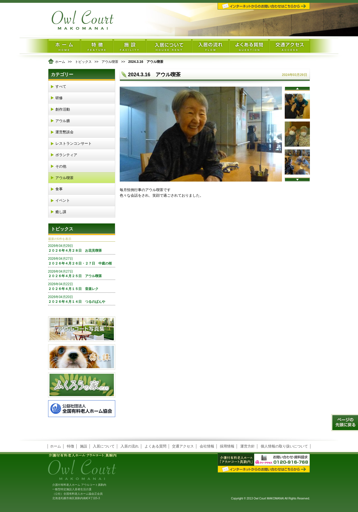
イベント (62, 200)
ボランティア (66, 155)
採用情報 (227, 446)
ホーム (60, 62)
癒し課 (60, 212)
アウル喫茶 (110, 62)
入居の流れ (130, 446)
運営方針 (247, 446)
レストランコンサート (73, 143)
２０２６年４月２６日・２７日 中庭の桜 (81, 260)
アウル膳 (62, 121)
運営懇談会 (64, 132)
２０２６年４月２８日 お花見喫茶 (81, 248)
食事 (59, 189)
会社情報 (207, 446)
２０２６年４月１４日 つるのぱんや (81, 299)
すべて (60, 86)
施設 (83, 446)
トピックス (83, 62)
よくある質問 (155, 446)
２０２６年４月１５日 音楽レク (81, 286)
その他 (60, 166)
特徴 (70, 446)
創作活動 (62, 109)
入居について (104, 446)
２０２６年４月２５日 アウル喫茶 (81, 273)
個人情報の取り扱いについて (284, 446)
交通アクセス (183, 446)
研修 (59, 98)
